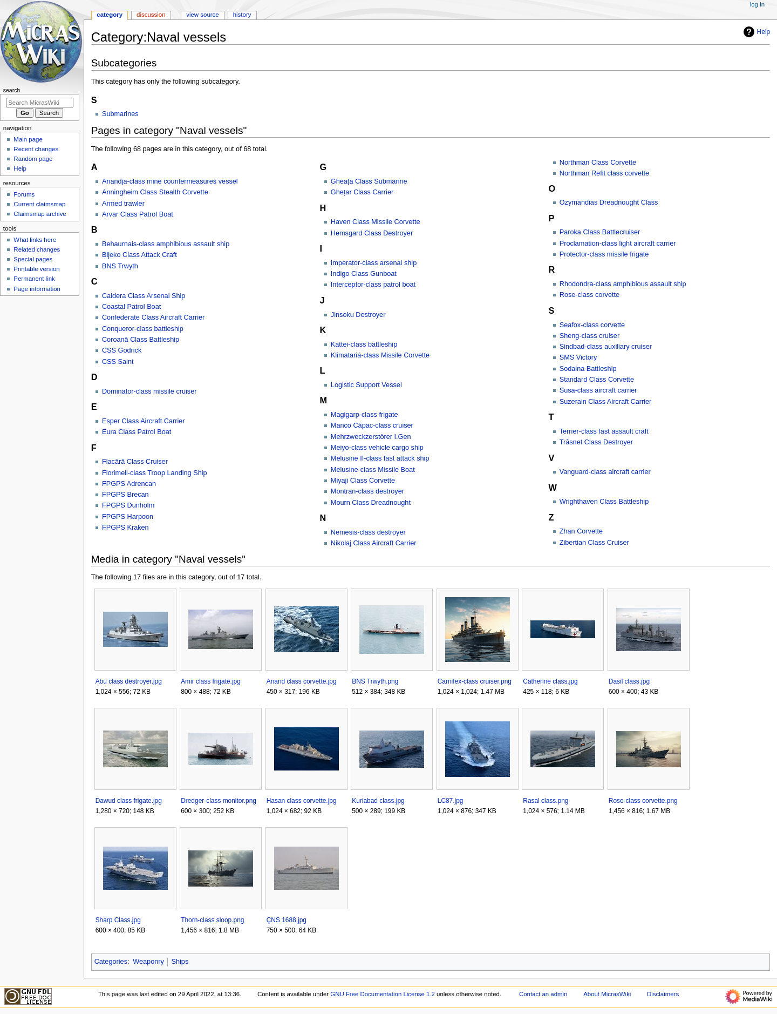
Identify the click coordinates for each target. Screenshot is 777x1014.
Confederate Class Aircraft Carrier (153, 317)
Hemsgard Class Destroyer (372, 233)
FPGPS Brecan (125, 494)
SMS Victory (578, 357)
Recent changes (35, 149)
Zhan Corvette (581, 531)
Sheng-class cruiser (589, 336)
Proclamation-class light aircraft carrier (618, 243)
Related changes (36, 249)
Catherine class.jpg (550, 681)
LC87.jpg (451, 801)
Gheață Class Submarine (369, 181)
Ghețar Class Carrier (362, 192)
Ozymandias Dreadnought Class (609, 202)
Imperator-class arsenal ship (374, 263)
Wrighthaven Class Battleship (604, 501)
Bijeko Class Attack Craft (139, 255)
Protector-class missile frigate (604, 254)
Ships (180, 961)
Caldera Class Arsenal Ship (143, 296)
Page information (36, 289)
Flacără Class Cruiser (135, 461)
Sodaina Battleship (588, 369)
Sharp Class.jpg (118, 920)
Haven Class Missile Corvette (375, 222)
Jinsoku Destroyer (358, 315)
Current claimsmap (39, 204)
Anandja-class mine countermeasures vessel (170, 181)
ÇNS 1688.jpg (286, 920)
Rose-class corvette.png (643, 801)
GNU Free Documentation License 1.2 (382, 994)
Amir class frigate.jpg (211, 681)
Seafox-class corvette (592, 325)
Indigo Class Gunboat (364, 274)
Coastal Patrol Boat (131, 306)
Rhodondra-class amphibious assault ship (623, 284)
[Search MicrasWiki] (39, 102)
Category (109, 14)
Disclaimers (663, 994)
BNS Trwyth (120, 266)
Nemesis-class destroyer (368, 532)
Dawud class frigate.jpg (129, 801)
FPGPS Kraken (125, 527)
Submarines (120, 114)
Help (756, 31)
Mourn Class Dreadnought (371, 502)
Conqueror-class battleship (142, 329)
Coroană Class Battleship (140, 339)
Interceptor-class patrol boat (373, 284)
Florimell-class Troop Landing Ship (154, 473)
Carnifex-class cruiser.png (475, 681)
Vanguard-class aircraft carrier (605, 472)
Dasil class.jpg (629, 681)
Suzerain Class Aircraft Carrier (606, 401)
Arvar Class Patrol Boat (137, 214)
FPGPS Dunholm (128, 505)
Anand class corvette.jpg (302, 681)
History (242, 14)
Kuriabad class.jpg (378, 801)
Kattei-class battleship (364, 344)
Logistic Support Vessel (366, 385)
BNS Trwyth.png (375, 681)
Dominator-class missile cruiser (149, 391)
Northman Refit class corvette (604, 173)
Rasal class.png (545, 801)
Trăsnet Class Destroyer (596, 442)
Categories (110, 961)
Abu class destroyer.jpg (129, 681)
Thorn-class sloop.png (212, 920)
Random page (32, 159)
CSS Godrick (121, 350)
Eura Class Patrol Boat (136, 432)
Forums (24, 194)
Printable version (36, 269)
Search (12, 90)
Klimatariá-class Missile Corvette (380, 355)
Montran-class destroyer (367, 491)
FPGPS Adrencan (129, 484)
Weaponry (148, 961)
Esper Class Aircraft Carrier (143, 421)
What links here (34, 239)
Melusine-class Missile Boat (373, 470)
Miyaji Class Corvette (363, 480)
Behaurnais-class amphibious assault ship (165, 244)
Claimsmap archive (39, 214)
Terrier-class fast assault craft (604, 431)
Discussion (151, 14)
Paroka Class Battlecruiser (600, 232)
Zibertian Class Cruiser (594, 542)
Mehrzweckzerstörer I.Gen (371, 437)
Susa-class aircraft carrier (598, 390)
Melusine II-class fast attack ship (380, 458)
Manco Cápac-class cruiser (372, 425)
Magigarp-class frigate (364, 414)
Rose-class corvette (589, 295)
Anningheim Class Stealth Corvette (155, 192)
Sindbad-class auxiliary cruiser (606, 346)
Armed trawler (123, 203)
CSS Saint (118, 362)
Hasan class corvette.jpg (302, 801)
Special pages (32, 259)
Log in (757, 4)
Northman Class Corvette (598, 162)
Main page (28, 139)
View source (202, 14)
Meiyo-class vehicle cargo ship (377, 447)
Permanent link (33, 278)
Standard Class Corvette (597, 379)
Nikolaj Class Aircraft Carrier (374, 543)
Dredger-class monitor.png (218, 801)
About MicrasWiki (607, 994)
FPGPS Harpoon (127, 516)
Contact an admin (543, 994)
